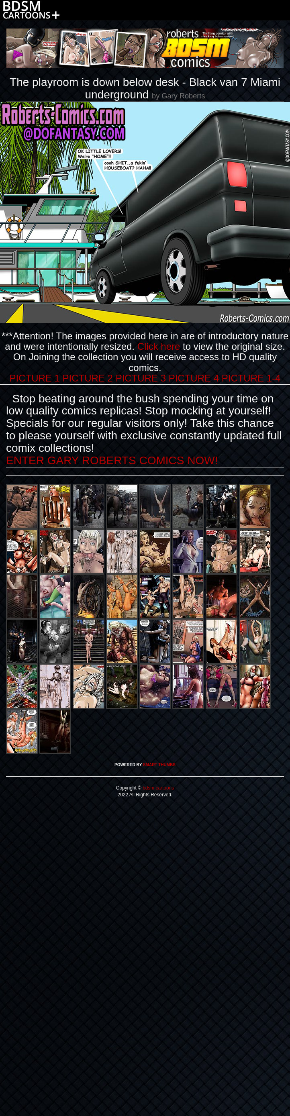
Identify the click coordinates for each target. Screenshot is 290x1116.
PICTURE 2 (88, 378)
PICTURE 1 (35, 378)
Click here (158, 346)
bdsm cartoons (157, 788)
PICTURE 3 (141, 378)
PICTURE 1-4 (251, 378)
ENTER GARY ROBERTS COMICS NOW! (112, 460)
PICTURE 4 (194, 378)
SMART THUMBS (159, 765)
